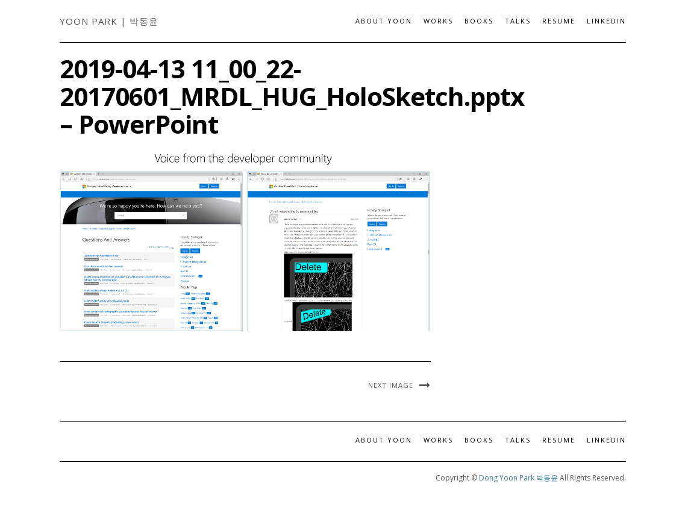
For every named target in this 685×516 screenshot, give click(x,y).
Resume (558, 20)
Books (478, 20)
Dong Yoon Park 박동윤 (518, 478)
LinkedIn (606, 20)
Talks (518, 20)
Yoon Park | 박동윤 (109, 21)
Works (438, 20)
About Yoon (383, 20)
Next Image (390, 385)
